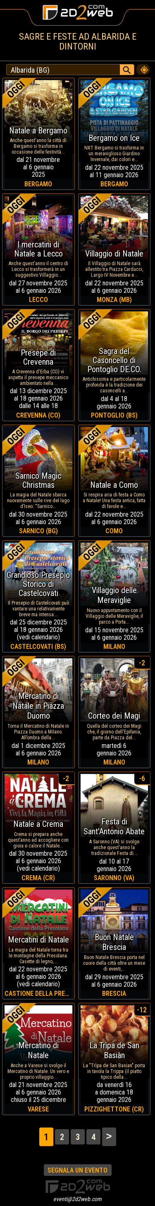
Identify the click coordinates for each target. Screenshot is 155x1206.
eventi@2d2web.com (77, 1199)
